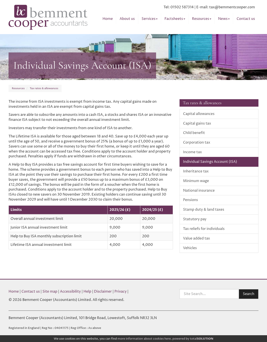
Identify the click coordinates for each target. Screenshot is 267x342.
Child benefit (194, 132)
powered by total (192, 339)
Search (248, 294)
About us (127, 18)
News (224, 18)
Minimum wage (196, 181)
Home (108, 18)
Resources (201, 18)
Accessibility (70, 291)
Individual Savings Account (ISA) (210, 161)
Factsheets (174, 18)
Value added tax (196, 238)
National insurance (199, 190)
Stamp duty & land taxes (203, 209)
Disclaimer (103, 291)
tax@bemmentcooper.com (232, 7)
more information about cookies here (144, 339)
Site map (50, 291)
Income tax (192, 152)
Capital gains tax (197, 123)
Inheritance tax (196, 171)
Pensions (190, 200)
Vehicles (190, 248)
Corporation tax (196, 142)
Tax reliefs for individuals (203, 228)
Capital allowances (198, 113)
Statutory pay (194, 219)
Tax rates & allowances (44, 88)
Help (87, 291)
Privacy (120, 291)
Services (150, 18)
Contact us (246, 18)
